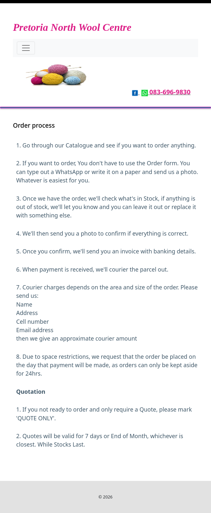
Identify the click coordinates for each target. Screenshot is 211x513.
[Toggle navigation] (26, 47)
